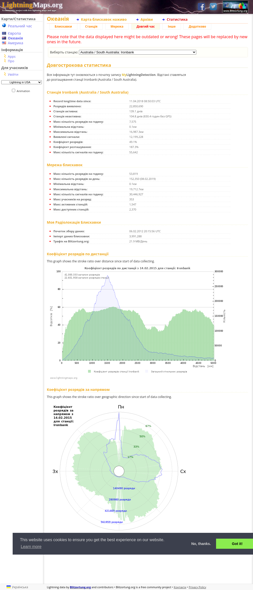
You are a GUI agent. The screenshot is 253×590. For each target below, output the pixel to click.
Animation (24, 91)
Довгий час (146, 26)
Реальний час (20, 26)
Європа (14, 33)
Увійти (13, 74)
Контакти (180, 587)
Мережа (117, 26)
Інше (172, 26)
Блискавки (63, 26)
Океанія (15, 38)
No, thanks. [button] (201, 544)
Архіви (147, 19)
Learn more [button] (31, 546)
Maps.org (32, 5)
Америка (15, 42)
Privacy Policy (197, 587)
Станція (91, 26)
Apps (11, 56)
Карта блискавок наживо (104, 19)
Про (11, 61)
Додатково (197, 26)
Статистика (177, 19)
